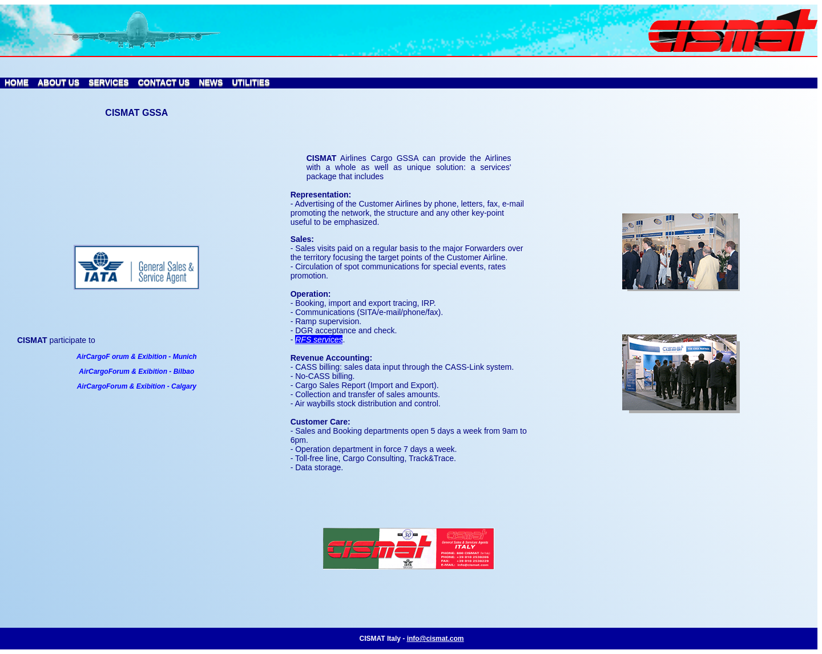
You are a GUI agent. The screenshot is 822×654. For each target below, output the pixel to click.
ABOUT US (58, 82)
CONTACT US (164, 82)
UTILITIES (250, 82)
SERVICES (108, 82)
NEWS (211, 82)
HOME (17, 82)
